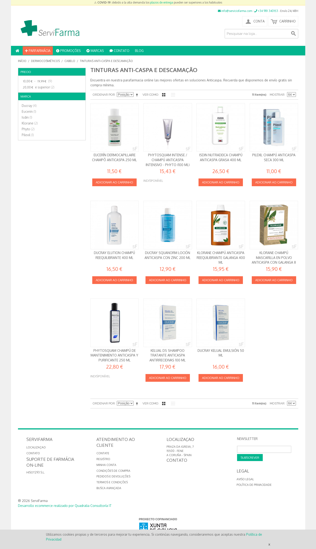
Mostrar (277, 94)
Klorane (30, 123)
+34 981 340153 (266, 11)
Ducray (29, 106)
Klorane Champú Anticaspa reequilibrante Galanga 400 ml (221, 257)
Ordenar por (104, 94)
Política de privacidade (254, 485)
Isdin (27, 117)
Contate (102, 453)
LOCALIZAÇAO (36, 447)
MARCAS (95, 51)
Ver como (150, 94)
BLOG (139, 51)
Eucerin (29, 111)
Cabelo (69, 61)
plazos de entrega (161, 2)
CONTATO (119, 51)
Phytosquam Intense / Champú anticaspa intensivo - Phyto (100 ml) (168, 160)
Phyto (28, 129)
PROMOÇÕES (68, 51)
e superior (38, 87)
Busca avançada (108, 488)
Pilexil (28, 135)
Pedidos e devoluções (113, 476)
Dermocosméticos (45, 61)
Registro (103, 459)
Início (22, 61)
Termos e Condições (112, 482)
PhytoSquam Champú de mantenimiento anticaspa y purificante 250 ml (114, 355)
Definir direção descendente (137, 94)
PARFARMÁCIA (37, 51)
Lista (171, 94)
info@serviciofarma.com (235, 11)
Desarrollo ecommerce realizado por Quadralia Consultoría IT (65, 506)
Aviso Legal (245, 479)
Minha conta (106, 465)
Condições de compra (113, 471)
